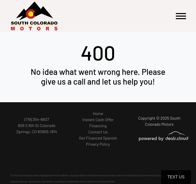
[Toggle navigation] (181, 16)
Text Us (176, 177)
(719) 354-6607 (36, 119)
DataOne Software (88, 175)
